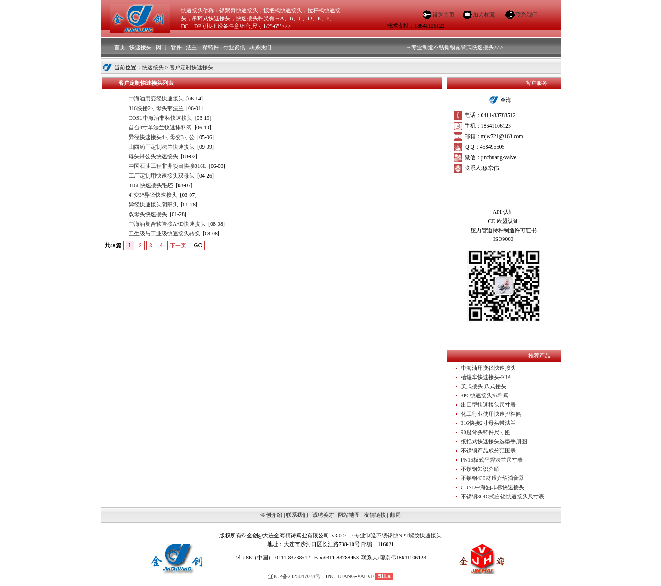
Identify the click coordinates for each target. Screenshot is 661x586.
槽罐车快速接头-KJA (486, 377)
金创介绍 (271, 515)
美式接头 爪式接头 (483, 386)
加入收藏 (484, 14)
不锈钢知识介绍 (480, 469)
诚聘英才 (323, 515)
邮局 (395, 515)
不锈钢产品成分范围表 (488, 450)
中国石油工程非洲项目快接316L (167, 166)
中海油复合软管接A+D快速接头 (167, 224)
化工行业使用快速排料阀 (491, 414)
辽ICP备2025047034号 (294, 576)
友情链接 (375, 515)
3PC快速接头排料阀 (485, 395)
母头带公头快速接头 (153, 156)
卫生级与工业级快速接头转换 (164, 233)
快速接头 (153, 67)
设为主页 (443, 14)
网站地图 (349, 515)
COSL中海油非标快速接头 (160, 118)
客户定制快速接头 (191, 67)
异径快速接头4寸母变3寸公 (162, 137)
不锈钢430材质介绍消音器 (492, 478)
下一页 (178, 245)
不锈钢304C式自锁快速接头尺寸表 (502, 496)
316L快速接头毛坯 (151, 185)
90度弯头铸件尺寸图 (485, 432)
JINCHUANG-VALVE (348, 576)
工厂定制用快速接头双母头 (162, 176)
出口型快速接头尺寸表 (488, 405)
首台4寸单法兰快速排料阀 (160, 127)
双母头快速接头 (148, 214)
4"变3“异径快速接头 (153, 195)
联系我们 (526, 14)
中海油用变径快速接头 (156, 98)
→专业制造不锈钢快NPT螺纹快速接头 (394, 535)
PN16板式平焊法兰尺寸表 (492, 460)
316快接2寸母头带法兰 (156, 108)
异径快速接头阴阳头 (153, 204)
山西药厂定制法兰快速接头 (162, 147)
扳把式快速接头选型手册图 (494, 441)
